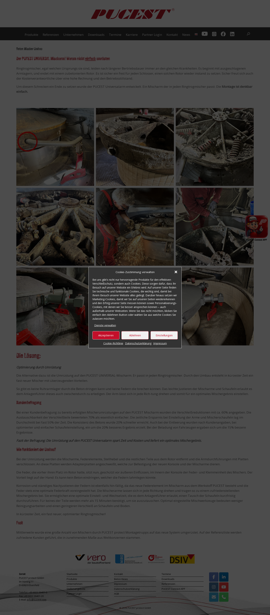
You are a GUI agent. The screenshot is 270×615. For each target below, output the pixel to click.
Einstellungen (164, 335)
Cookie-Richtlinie (113, 343)
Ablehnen (135, 335)
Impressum (160, 343)
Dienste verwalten (105, 325)
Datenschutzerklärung (138, 343)
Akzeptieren (106, 335)
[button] (176, 272)
